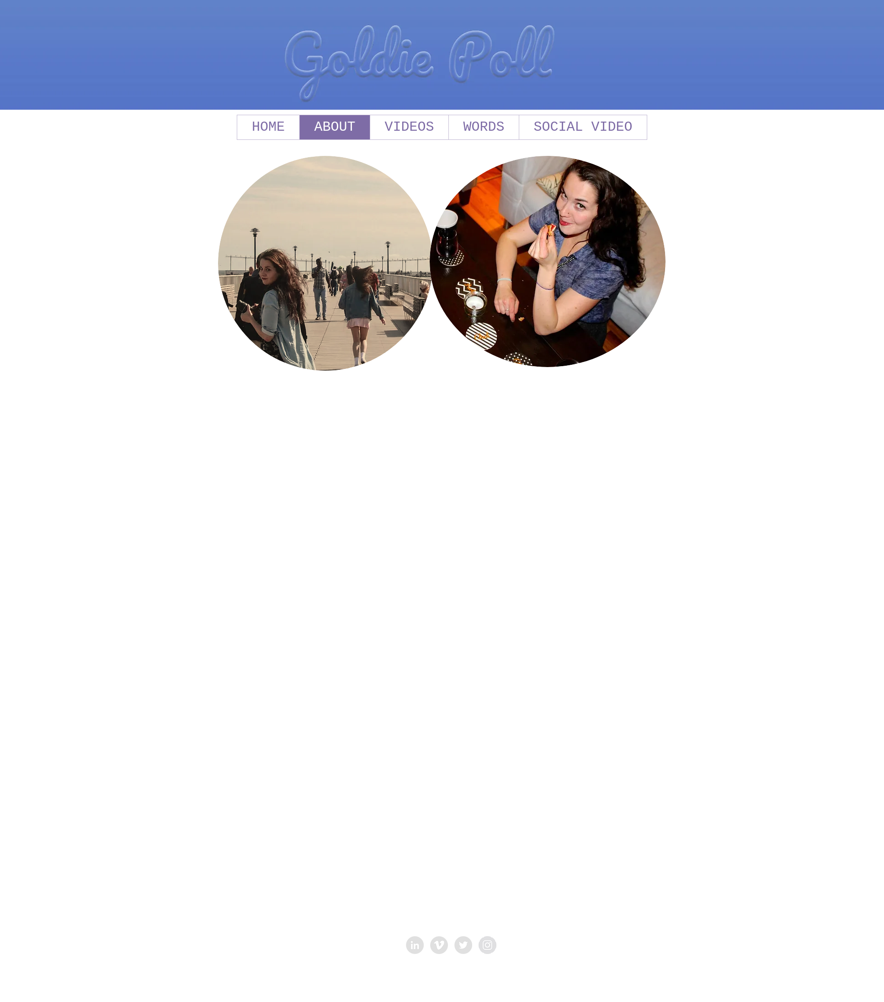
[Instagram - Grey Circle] (487, 945)
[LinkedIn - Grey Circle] (415, 945)
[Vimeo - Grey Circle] (439, 945)
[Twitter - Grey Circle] (463, 945)
